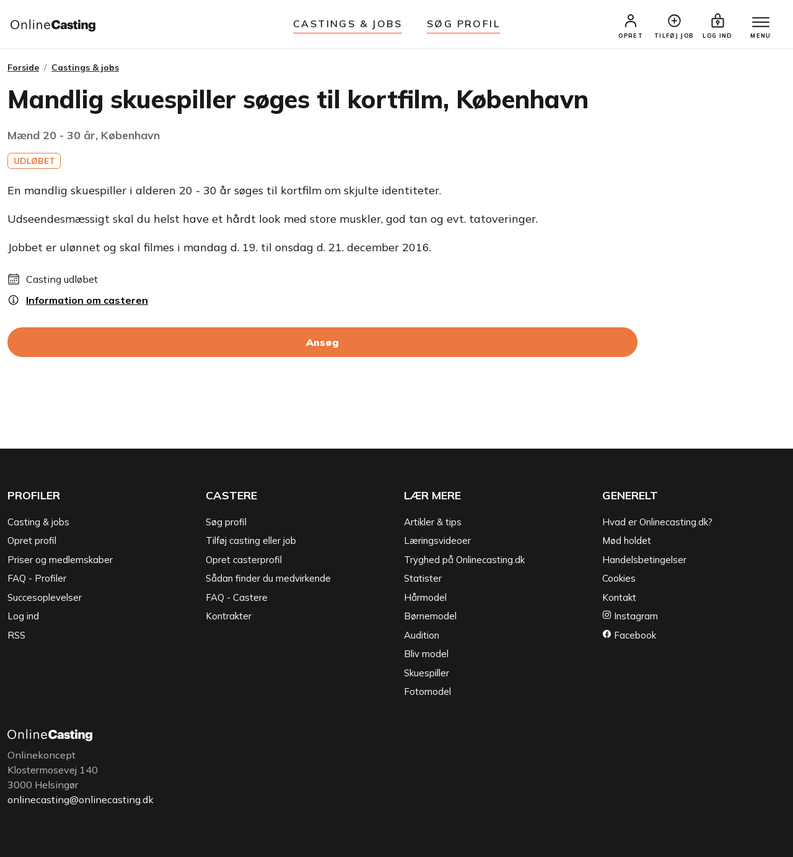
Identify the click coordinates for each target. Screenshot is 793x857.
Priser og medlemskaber (60, 560)
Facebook (629, 635)
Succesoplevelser (44, 597)
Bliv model (426, 654)
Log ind (23, 616)
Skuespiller (426, 673)
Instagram (630, 616)
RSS (16, 635)
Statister (423, 579)
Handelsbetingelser (644, 560)
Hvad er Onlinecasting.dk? (657, 522)
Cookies (619, 579)
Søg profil (226, 522)
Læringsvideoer (437, 541)
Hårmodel (425, 597)
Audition (421, 635)
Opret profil (31, 541)
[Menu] (761, 23)
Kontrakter (229, 616)
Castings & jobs (347, 23)
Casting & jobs (38, 522)
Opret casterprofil (244, 560)
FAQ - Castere (237, 597)
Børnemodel (430, 616)
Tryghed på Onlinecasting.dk (464, 560)
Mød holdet (626, 541)
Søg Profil (463, 23)
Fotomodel (427, 692)
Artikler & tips (433, 522)
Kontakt (619, 597)
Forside (23, 67)
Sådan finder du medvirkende (268, 579)
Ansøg (322, 343)
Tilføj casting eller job (251, 541)
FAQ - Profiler (36, 579)
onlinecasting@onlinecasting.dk (80, 799)
